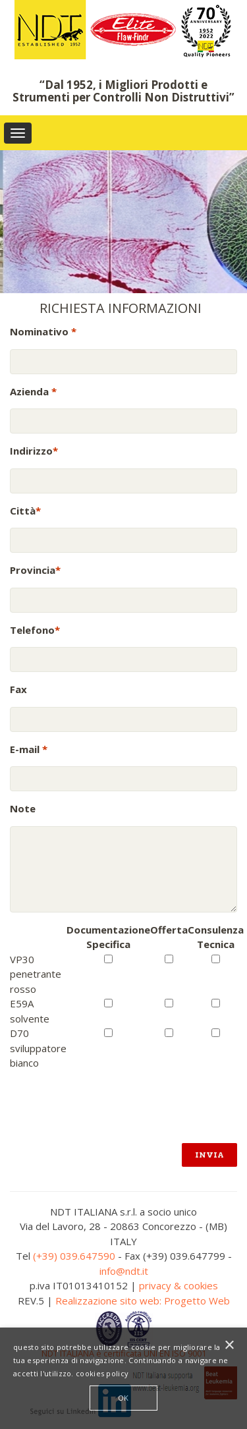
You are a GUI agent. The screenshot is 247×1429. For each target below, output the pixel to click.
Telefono (35, 629)
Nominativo (43, 331)
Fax (18, 689)
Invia (209, 1155)
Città (25, 510)
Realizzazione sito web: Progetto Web (142, 1300)
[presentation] (110, 1096)
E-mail (28, 749)
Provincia (35, 569)
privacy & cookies (178, 1285)
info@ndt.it (123, 1270)
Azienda (33, 391)
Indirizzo (34, 450)
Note (23, 808)
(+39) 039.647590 (74, 1255)
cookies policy (102, 1373)
